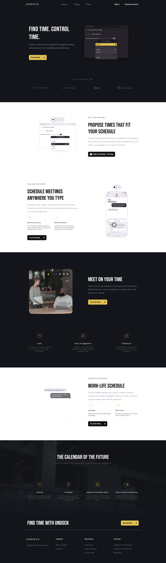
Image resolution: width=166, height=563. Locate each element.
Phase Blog (118, 553)
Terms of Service (91, 549)
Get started (38, 57)
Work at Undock (61, 545)
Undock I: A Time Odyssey (123, 545)
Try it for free (37, 238)
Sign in (117, 4)
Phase (88, 4)
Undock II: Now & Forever (123, 549)
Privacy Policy (90, 553)
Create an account (131, 4)
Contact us (59, 549)
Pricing (76, 4)
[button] (115, 43)
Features (64, 4)
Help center (89, 545)
